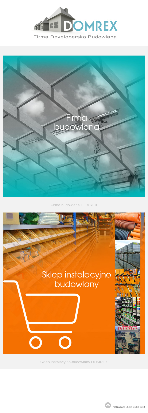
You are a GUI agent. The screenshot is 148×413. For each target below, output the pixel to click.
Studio (132, 407)
